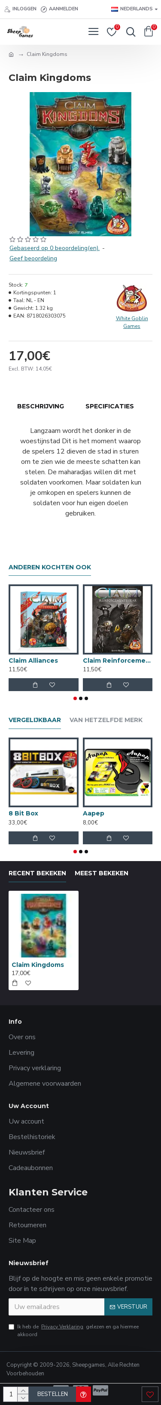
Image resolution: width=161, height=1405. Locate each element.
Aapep (93, 813)
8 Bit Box (23, 813)
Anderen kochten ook (50, 567)
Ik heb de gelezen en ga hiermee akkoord (74, 1330)
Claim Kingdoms (38, 965)
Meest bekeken (101, 873)
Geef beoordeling (33, 258)
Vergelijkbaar (35, 720)
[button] (75, 698)
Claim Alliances (33, 660)
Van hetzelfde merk (106, 720)
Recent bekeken (37, 873)
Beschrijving (40, 406)
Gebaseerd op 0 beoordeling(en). (54, 248)
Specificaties (109, 406)
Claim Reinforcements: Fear (118, 660)
